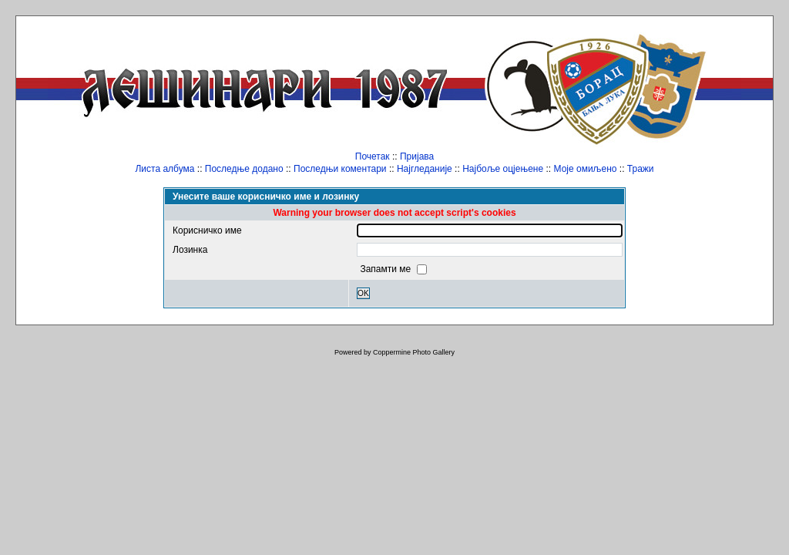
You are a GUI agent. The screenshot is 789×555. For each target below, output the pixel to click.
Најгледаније (424, 168)
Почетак (372, 156)
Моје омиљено (585, 168)
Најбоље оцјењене (502, 168)
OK (363, 293)
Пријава (417, 156)
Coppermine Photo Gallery (414, 352)
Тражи (640, 168)
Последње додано (244, 168)
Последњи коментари (340, 168)
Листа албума (164, 168)
